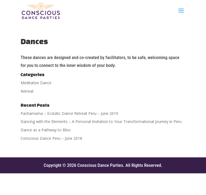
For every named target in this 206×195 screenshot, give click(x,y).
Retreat (27, 91)
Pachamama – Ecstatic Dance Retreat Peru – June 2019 (69, 113)
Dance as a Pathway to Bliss (46, 129)
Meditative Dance (36, 82)
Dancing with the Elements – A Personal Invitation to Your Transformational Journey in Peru (101, 121)
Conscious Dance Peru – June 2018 (51, 138)
